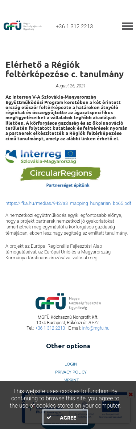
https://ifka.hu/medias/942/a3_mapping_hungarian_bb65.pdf (68, 203)
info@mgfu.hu (96, 328)
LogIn (71, 364)
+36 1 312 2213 (50, 328)
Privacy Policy (71, 372)
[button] (64, 417)
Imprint (70, 380)
